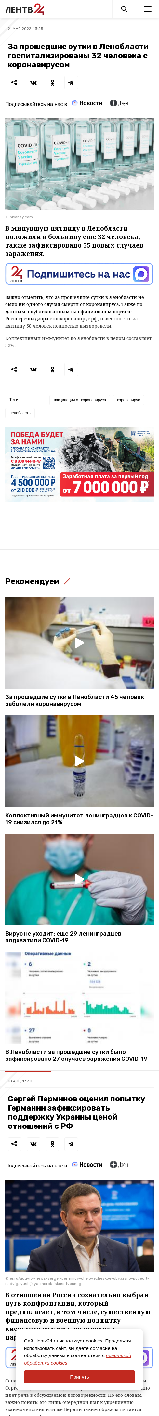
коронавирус (128, 400)
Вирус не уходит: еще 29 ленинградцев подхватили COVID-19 (63, 937)
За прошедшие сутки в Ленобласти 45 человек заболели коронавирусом (74, 701)
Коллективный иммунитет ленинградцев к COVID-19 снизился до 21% (79, 819)
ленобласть (20, 413)
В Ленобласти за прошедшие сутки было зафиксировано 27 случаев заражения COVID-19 (76, 1055)
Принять (79, 1377)
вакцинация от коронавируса (80, 400)
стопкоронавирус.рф (74, 319)
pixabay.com (21, 217)
